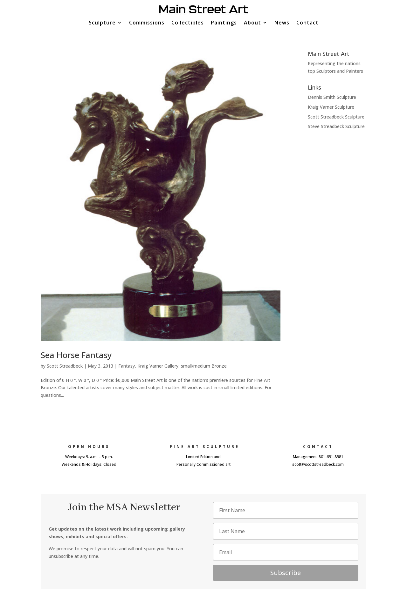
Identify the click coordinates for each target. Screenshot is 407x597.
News (281, 23)
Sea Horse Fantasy (76, 355)
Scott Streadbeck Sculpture (336, 117)
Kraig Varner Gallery (157, 366)
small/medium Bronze (204, 366)
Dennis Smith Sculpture (332, 97)
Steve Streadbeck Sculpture (336, 126)
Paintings (224, 23)
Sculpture (102, 23)
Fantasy (126, 366)
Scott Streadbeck (65, 366)
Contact (307, 23)
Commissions (146, 23)
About (252, 23)
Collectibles (187, 23)
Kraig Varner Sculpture (331, 107)
